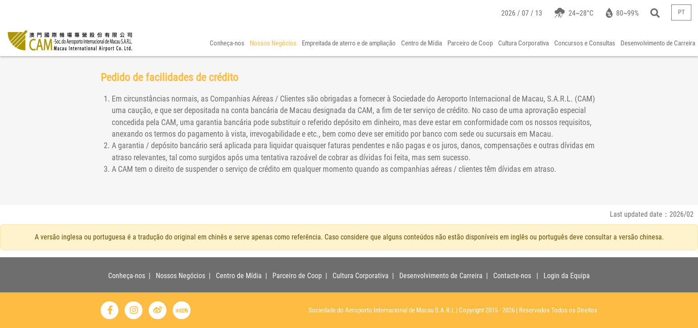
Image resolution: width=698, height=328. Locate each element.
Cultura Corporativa (523, 43)
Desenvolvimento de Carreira (658, 43)
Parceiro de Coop (470, 43)
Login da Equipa (567, 275)
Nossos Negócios (273, 43)
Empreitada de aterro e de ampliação (349, 43)
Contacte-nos (512, 275)
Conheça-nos (227, 43)
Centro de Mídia (421, 43)
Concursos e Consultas (584, 43)
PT (681, 12)
